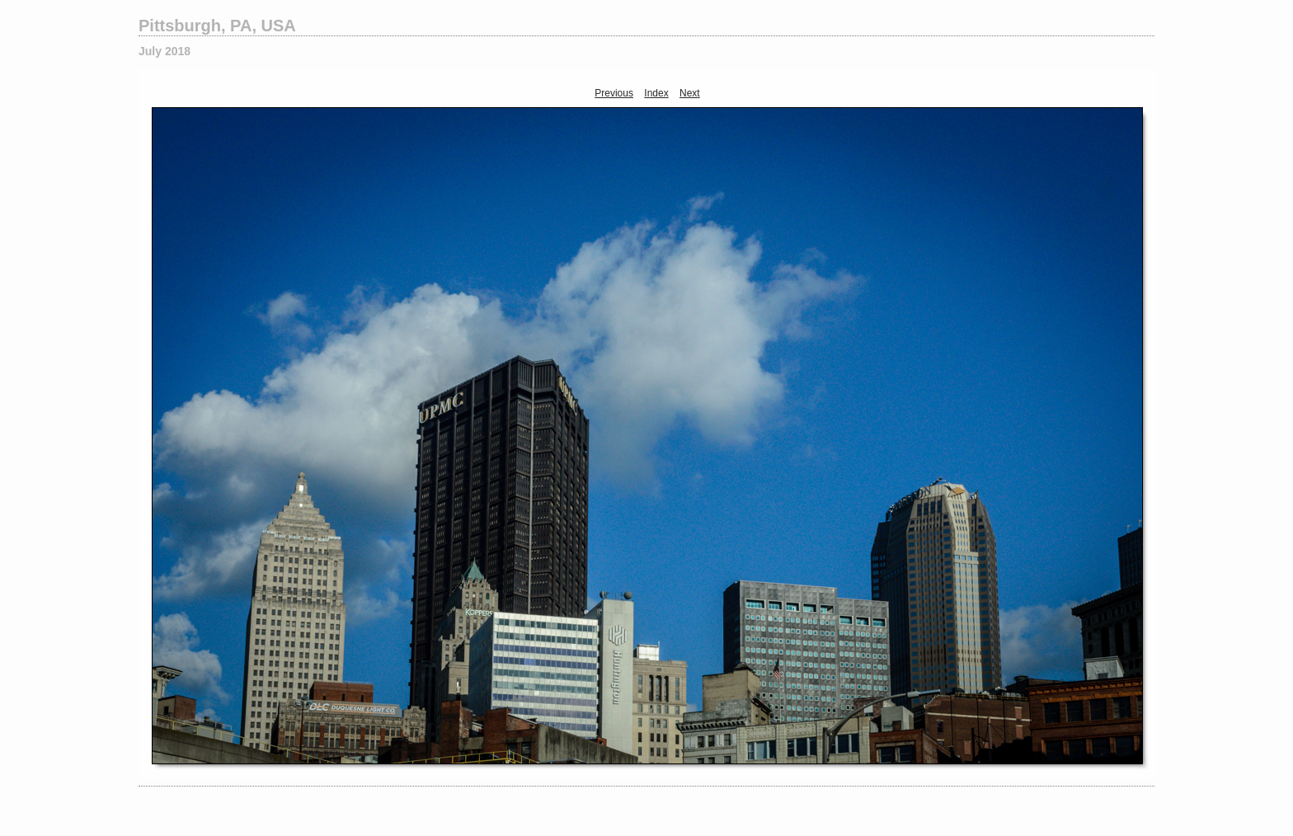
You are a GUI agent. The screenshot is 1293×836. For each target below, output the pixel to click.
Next (689, 93)
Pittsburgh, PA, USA (217, 25)
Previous (614, 93)
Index (656, 93)
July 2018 (164, 51)
